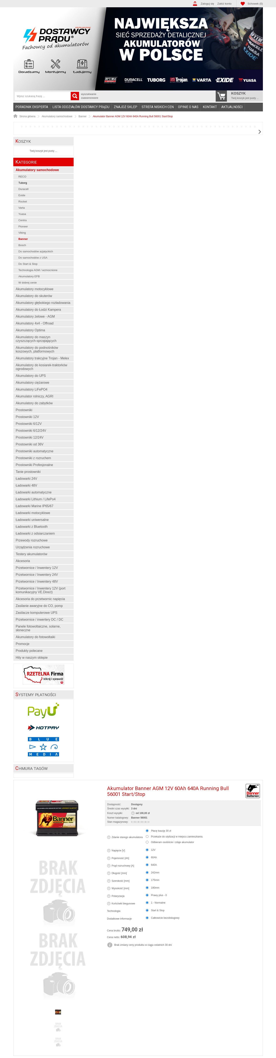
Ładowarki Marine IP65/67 (34, 506)
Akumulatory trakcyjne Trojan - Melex (42, 358)
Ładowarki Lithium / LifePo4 (36, 499)
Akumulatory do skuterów (34, 296)
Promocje (23, 644)
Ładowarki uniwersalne (32, 520)
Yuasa (22, 214)
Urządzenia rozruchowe (33, 547)
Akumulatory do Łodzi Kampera (38, 309)
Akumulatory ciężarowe (32, 382)
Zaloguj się (207, 3)
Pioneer (23, 226)
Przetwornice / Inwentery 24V (37, 574)
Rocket (23, 201)
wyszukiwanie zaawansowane (89, 96)
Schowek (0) (255, 3)
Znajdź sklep (125, 107)
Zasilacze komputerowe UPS (36, 612)
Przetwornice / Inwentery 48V (37, 581)
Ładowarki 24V (26, 478)
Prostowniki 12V (27, 417)
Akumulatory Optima (30, 330)
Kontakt (210, 107)
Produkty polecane (29, 650)
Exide (22, 195)
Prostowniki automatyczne (34, 451)
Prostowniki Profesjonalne (34, 465)
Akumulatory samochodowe (37, 170)
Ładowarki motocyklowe (33, 513)
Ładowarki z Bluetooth (32, 526)
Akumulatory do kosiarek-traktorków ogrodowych (41, 367)
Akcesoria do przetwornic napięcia (40, 599)
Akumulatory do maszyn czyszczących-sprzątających (36, 339)
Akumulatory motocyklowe (34, 289)
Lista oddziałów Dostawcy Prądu (80, 107)
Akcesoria (23, 561)
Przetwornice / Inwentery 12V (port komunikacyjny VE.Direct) (41, 590)
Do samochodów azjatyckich (36, 251)
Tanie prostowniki (28, 472)
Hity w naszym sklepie (32, 657)
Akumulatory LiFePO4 (32, 389)
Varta (22, 207)
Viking (22, 232)
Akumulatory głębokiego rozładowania (43, 303)
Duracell (23, 189)
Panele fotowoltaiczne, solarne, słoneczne (38, 628)
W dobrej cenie (28, 282)
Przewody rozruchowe (32, 540)
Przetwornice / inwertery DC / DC (39, 619)
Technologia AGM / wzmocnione (38, 270)
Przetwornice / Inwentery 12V (37, 568)
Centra (23, 220)
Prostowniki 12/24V (29, 437)
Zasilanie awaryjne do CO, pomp (39, 606)
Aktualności (232, 107)
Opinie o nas (188, 107)
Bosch (22, 245)
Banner (23, 238)
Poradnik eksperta (31, 107)
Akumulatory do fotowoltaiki (35, 637)
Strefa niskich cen (158, 107)
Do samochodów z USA (33, 257)
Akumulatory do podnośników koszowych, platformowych (37, 349)
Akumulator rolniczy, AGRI (34, 396)
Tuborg (23, 182)
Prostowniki (24, 410)
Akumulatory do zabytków (34, 403)
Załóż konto (224, 3)
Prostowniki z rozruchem (33, 458)
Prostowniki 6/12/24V (31, 430)
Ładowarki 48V (26, 485)
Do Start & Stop (28, 263)
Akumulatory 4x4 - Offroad (35, 323)
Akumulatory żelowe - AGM (35, 316)
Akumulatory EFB (29, 276)
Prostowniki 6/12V (29, 423)
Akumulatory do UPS (31, 375)
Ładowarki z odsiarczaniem (35, 533)
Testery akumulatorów (31, 554)
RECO (22, 176)
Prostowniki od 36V (29, 444)
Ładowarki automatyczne (34, 492)
